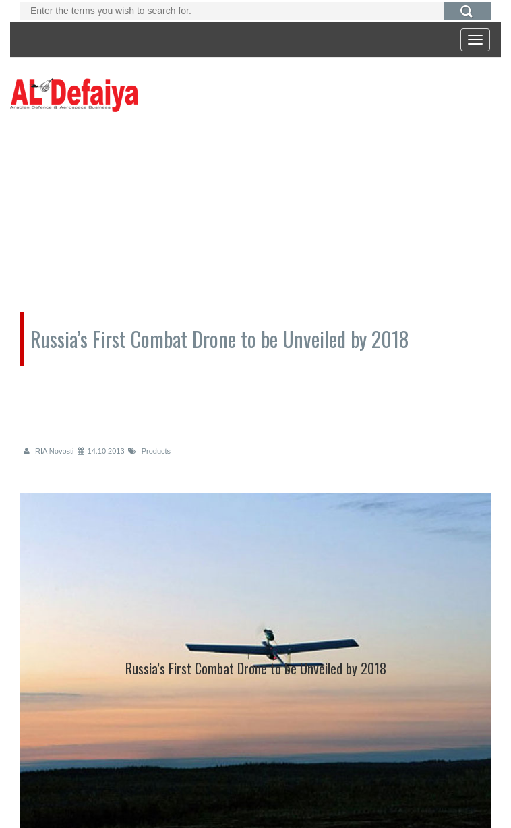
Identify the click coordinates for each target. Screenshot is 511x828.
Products (149, 451)
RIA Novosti (49, 451)
